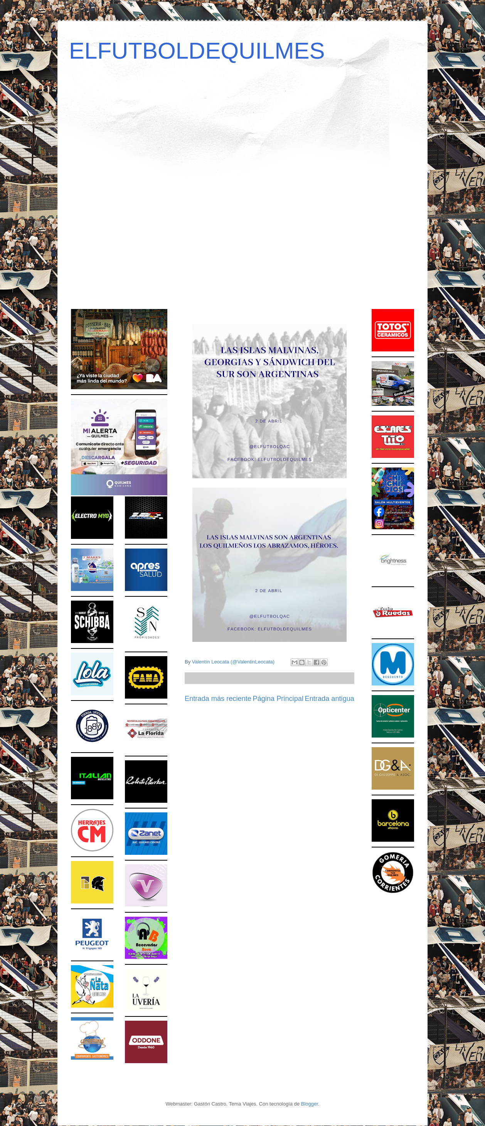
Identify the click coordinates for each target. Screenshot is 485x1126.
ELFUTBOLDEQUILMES (197, 51)
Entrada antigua (329, 698)
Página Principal (278, 698)
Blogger (309, 1104)
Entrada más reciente (218, 698)
